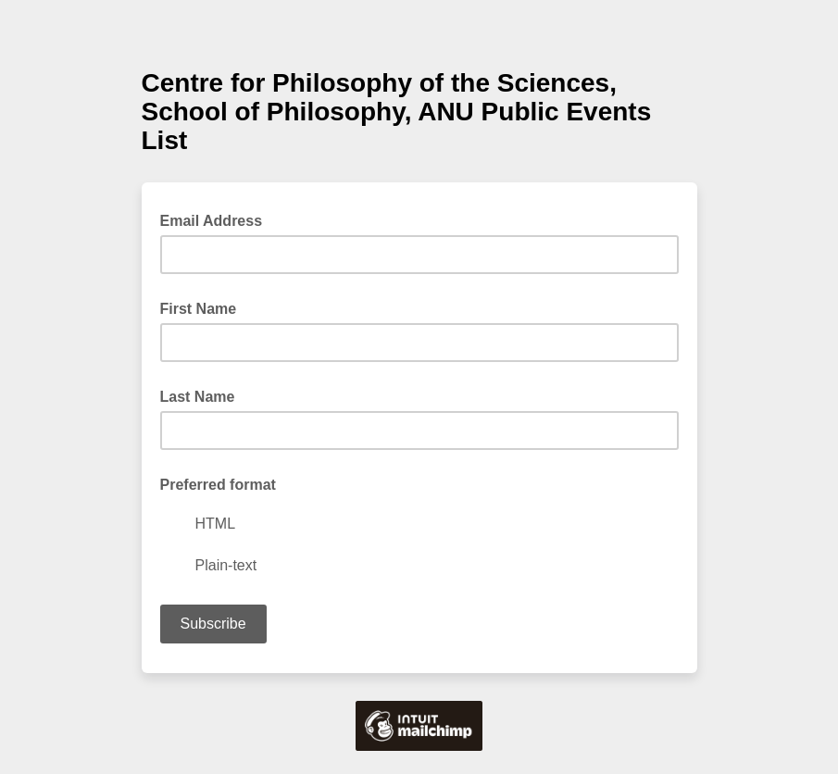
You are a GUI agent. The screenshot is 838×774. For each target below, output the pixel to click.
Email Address (217, 219)
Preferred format (218, 485)
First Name (198, 309)
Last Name (197, 397)
